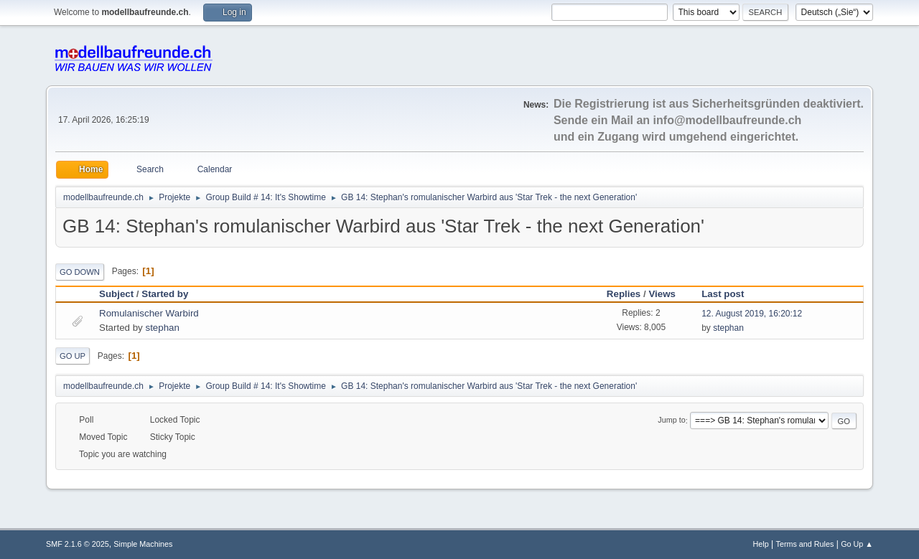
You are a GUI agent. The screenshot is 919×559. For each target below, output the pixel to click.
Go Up (72, 356)
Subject (116, 293)
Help (761, 544)
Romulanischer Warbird (149, 313)
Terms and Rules (805, 544)
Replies (623, 293)
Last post (729, 293)
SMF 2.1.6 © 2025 (77, 544)
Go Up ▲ (857, 544)
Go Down (80, 272)
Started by (164, 293)
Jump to (671, 420)
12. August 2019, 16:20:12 (751, 314)
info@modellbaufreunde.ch (727, 120)
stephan (162, 327)
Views (662, 293)
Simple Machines (142, 544)
